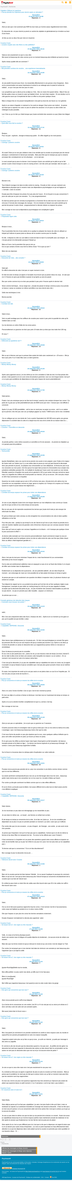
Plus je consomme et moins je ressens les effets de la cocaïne (22, 680)
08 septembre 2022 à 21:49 (36, 717)
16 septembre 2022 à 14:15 (36, 606)
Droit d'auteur (5, 1171)
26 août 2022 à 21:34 (35, 961)
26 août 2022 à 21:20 (35, 1022)
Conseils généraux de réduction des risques (15, 600)
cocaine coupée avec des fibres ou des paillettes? (18, 45)
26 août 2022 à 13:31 (35, 1094)
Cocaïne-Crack (5, 43)
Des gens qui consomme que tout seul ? (15, 990)
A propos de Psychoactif (18, 1177)
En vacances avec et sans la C (12, 1090)
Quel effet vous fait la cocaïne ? (12, 123)
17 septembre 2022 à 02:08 (36, 496)
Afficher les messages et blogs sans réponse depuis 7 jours (17, 1151)
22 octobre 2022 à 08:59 (36, 262)
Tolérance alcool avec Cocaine (12, 859)
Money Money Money (9, 364)
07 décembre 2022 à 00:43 (36, 49)
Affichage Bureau (6, 1177)
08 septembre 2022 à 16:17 (36, 800)
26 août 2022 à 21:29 (35, 994)
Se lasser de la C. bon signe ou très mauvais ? (17, 925)
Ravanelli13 (36, 15)
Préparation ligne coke (9, 216)
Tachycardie (6, 451)
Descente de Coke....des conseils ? (13, 258)
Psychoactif (4, 6)
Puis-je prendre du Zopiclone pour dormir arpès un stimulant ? (22, 12)
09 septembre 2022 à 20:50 (36, 630)
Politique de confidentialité (33, 1177)
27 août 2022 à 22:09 (35, 929)
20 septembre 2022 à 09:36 (36, 431)
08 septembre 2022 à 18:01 (36, 763)
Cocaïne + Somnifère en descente (13, 427)
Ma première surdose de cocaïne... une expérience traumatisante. (23, 68)
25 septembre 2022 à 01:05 (36, 368)
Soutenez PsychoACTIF (13, 1168)
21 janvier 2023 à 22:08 (36, 16)
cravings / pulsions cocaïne (11, 142)
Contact (47, 1177)
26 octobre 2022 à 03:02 (36, 146)
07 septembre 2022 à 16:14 (36, 896)
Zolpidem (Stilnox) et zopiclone (10, 10)
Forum (2, 1142)
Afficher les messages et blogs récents (15, 1148)
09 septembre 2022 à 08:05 (36, 684)
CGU (42, 1177)
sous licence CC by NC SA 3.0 (51, 1171)
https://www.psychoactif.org (32, 1171)
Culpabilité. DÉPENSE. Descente (13, 625)
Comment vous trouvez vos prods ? (13, 602)
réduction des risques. (25, 1163)
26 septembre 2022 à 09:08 (36, 345)
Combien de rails (7, 304)
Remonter (5, 1136)
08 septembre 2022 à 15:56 (36, 864)
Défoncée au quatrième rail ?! (11, 341)
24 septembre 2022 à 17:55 (36, 390)
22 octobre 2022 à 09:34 (36, 220)
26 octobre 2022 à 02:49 (36, 174)
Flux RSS (53, 1177)
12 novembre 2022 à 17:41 (36, 127)
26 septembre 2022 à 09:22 (36, 308)
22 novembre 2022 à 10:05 (36, 72)
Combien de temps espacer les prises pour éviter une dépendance (24, 492)
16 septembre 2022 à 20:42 (36, 551)
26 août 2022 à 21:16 (35, 1061)
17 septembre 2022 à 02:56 (36, 455)
